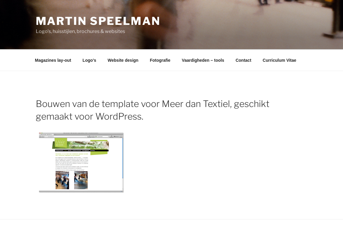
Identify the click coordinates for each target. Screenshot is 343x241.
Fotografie (160, 60)
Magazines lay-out (53, 60)
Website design (123, 60)
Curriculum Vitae (279, 60)
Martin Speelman (98, 21)
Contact (243, 60)
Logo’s (89, 60)
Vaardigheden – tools (203, 60)
